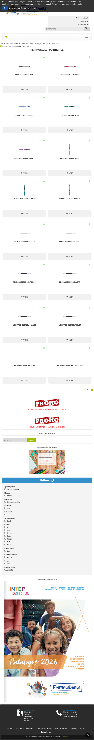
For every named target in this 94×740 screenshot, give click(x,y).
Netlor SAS (65, 736)
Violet (7, 545)
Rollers (25, 43)
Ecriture (19, 43)
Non (7, 508)
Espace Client (82, 25)
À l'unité (8, 557)
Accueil (12, 43)
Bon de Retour (46, 732)
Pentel (8, 496)
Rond (7, 521)
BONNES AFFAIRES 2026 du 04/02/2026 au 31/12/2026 (47, 410)
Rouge (8, 539)
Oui (6, 515)
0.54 (7, 564)
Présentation (19, 728)
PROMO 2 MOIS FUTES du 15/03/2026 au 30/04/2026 (47, 427)
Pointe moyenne (11, 489)
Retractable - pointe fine (51, 43)
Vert (7, 542)
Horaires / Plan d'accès (44, 728)
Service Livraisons (61, 728)
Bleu (7, 527)
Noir (7, 530)
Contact (9, 728)
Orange (8, 533)
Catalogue (29, 728)
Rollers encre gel (35, 43)
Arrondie (8, 570)
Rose (7, 536)
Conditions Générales (77, 728)
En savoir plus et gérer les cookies (22, 8)
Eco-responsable (12, 502)
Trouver (31, 440)
